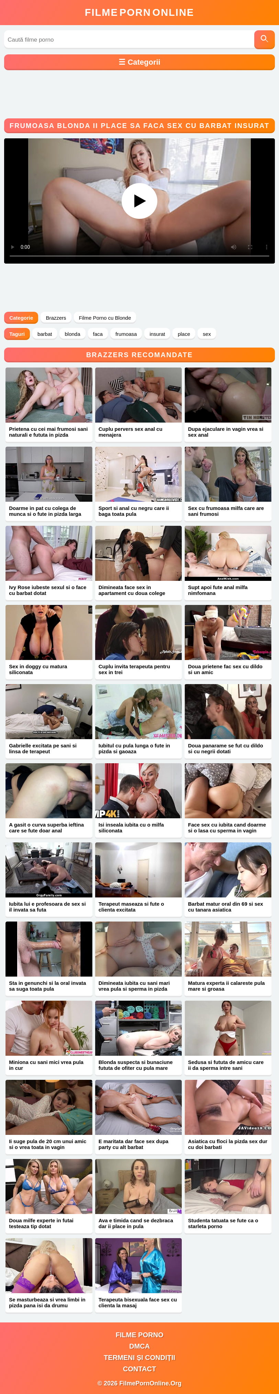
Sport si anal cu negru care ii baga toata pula (134, 511)
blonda (72, 334)
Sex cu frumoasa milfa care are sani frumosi (226, 511)
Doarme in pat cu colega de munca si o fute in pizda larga (45, 511)
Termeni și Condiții (139, 1357)
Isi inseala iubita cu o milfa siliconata (131, 827)
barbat (44, 334)
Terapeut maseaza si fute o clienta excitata (131, 907)
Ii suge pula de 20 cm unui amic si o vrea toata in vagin (47, 1144)
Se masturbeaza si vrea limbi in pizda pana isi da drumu (47, 1302)
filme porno (140, 1335)
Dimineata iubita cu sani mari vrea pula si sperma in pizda (134, 986)
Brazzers (56, 318)
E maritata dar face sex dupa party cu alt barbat (133, 1144)
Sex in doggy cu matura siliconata (38, 669)
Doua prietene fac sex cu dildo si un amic (225, 669)
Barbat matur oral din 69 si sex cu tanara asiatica (225, 907)
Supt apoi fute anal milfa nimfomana (217, 590)
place (184, 334)
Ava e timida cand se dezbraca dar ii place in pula (136, 1223)
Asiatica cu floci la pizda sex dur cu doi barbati (227, 1144)
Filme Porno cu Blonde (105, 318)
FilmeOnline (139, 12)
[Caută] (264, 39)
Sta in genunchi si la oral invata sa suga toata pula (47, 986)
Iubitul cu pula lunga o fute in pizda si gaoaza (134, 748)
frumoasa (126, 334)
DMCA (139, 1346)
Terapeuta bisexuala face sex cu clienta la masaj (138, 1302)
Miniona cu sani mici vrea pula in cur (46, 1065)
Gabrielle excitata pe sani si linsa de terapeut (43, 748)
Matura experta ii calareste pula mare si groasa (226, 986)
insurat (157, 334)
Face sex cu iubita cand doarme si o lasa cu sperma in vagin (227, 827)
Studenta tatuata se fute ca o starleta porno (223, 1223)
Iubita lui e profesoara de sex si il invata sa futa (47, 907)
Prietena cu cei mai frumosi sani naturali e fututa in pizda (48, 432)
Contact (139, 1369)
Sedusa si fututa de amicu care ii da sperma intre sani (226, 1065)
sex (207, 334)
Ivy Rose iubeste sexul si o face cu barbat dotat (47, 590)
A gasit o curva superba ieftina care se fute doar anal (46, 827)
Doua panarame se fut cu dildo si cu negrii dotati (225, 748)
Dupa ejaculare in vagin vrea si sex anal (225, 432)
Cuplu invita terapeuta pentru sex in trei (134, 669)
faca (98, 334)
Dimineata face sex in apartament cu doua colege (132, 590)
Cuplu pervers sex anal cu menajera (131, 432)
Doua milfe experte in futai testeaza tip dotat (41, 1223)
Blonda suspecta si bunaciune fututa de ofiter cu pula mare (136, 1065)
